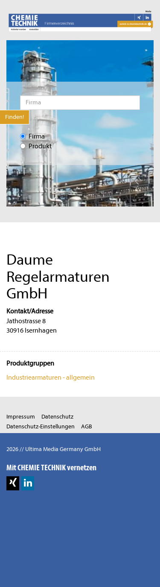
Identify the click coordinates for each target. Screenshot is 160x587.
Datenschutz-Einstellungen (40, 426)
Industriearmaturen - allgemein (50, 377)
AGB (86, 426)
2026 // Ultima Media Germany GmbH (53, 449)
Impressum (20, 416)
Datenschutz (57, 416)
